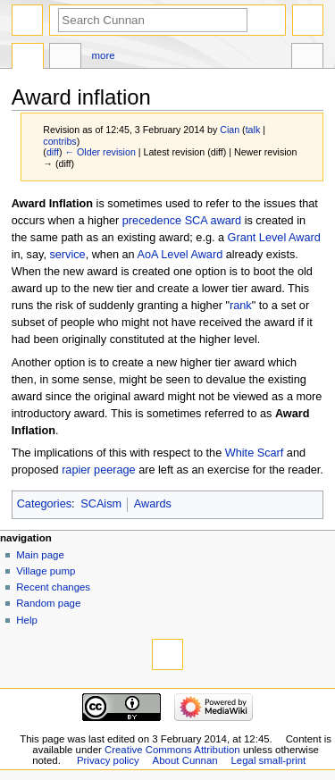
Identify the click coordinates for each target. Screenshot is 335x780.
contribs (59, 141)
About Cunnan (185, 760)
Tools (307, 58)
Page (28, 58)
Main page (40, 554)
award (226, 220)
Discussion (65, 58)
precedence (151, 220)
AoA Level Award (180, 254)
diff (52, 152)
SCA (196, 220)
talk (253, 129)
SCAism (100, 504)
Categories (44, 504)
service (67, 254)
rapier (76, 470)
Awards (153, 504)
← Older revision (99, 152)
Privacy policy (108, 760)
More (103, 55)
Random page (48, 603)
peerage (115, 470)
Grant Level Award (274, 237)
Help (27, 620)
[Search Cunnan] (152, 20)
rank (241, 305)
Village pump (45, 571)
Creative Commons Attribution (172, 749)
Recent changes (53, 587)
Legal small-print (268, 760)
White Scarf (254, 453)
